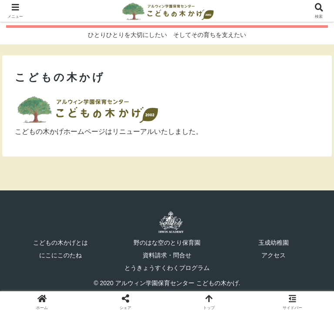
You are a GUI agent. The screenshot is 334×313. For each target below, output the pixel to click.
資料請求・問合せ (167, 255)
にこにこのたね (60, 255)
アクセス (273, 255)
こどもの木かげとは (60, 242)
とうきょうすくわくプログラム (167, 267)
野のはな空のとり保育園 (167, 242)
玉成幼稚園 (273, 242)
